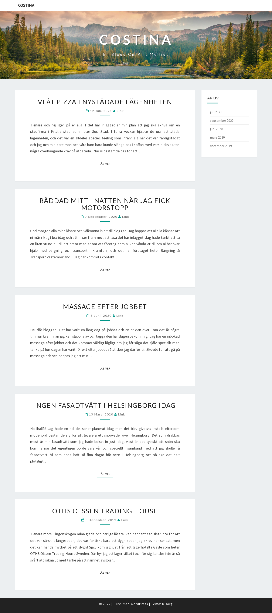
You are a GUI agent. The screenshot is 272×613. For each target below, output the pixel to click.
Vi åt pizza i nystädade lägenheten (105, 102)
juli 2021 (216, 112)
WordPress (139, 604)
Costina (26, 5)
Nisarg (167, 604)
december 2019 (221, 146)
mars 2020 (217, 137)
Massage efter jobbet (105, 306)
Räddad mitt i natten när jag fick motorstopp (105, 204)
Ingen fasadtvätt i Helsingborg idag (105, 405)
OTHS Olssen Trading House (105, 511)
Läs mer (106, 164)
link (120, 111)
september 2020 (222, 120)
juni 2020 (216, 129)
